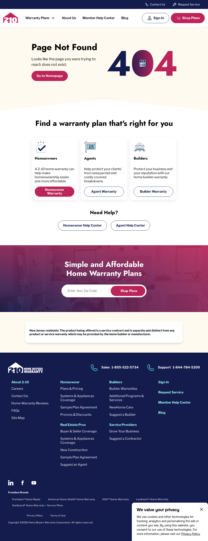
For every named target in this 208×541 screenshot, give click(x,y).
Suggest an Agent (73, 464)
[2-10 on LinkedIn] (10, 482)
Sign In (158, 18)
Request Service (189, 4)
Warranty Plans (37, 18)
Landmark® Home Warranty (152, 499)
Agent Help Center (130, 225)
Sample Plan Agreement (78, 407)
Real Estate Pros (73, 425)
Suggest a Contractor (125, 439)
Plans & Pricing (71, 389)
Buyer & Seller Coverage (78, 431)
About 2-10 (20, 382)
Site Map (18, 418)
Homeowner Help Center (82, 225)
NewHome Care (121, 407)
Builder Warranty (153, 191)
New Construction (74, 450)
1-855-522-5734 (125, 367)
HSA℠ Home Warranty (115, 499)
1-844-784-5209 (186, 367)
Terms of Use (58, 515)
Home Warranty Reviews (30, 403)
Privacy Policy (190, 534)
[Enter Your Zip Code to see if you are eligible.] (88, 291)
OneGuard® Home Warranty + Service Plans (37, 505)
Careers (17, 389)
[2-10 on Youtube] (33, 483)
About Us (69, 18)
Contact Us (157, 4)
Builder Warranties (123, 389)
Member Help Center (98, 18)
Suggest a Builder (122, 415)
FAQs (15, 410)
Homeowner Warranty (54, 191)
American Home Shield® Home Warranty (71, 499)
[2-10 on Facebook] (22, 482)
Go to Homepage (50, 76)
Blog (124, 18)
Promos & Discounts (75, 415)
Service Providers (123, 425)
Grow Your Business (124, 431)
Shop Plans (191, 18)
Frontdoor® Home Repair (26, 499)
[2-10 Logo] (11, 21)
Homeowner (70, 382)
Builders (115, 382)
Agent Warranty (104, 191)
